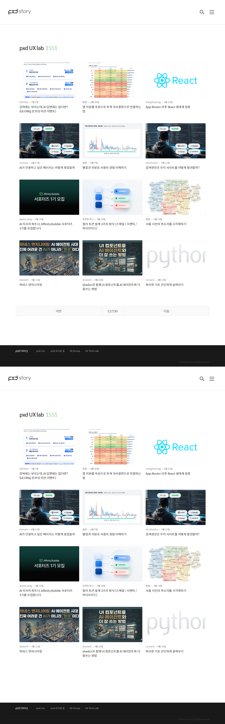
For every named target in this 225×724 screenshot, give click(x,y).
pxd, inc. (41, 351)
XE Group (75, 351)
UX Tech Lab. (92, 351)
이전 (58, 311)
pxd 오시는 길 (58, 351)
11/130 (112, 311)
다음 (166, 311)
